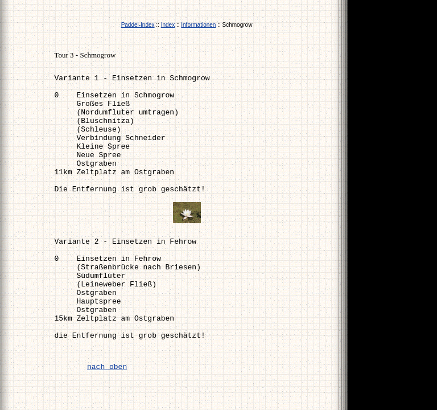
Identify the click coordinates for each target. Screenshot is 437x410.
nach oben (107, 367)
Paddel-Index (138, 25)
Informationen (198, 25)
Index (168, 25)
